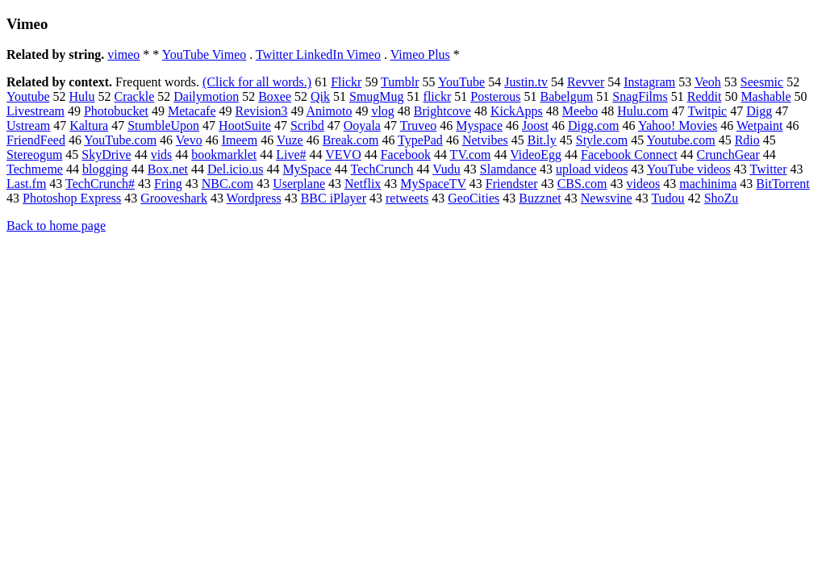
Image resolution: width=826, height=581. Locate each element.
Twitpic (708, 111)
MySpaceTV (432, 183)
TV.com (470, 154)
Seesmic (761, 82)
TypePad (420, 140)
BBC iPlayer (333, 198)
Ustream (28, 125)
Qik (320, 96)
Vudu (446, 169)
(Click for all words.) (256, 82)
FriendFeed (35, 140)
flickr (437, 96)
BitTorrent (782, 183)
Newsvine (606, 198)
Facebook (406, 154)
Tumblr (400, 82)
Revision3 (261, 111)
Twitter (768, 169)
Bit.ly (542, 140)
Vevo (189, 140)
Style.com (602, 140)
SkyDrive (106, 154)
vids (162, 154)
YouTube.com (120, 140)
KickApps (516, 111)
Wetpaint (759, 125)
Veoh (708, 82)
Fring (168, 183)
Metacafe (192, 111)
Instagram (649, 82)
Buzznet (540, 198)
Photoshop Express (72, 198)
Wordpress (254, 198)
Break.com (351, 140)
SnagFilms (639, 96)
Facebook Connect (629, 154)
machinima (707, 183)
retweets (407, 198)
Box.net (168, 169)
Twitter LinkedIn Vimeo (318, 54)
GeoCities (473, 198)
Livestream (35, 111)
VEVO (343, 154)
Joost (535, 125)
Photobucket (116, 111)
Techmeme (34, 169)
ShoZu (721, 198)
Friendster (512, 183)
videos (643, 183)
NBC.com (227, 183)
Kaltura (88, 125)
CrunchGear (728, 154)
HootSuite (245, 125)
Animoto (330, 111)
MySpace (306, 169)
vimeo (123, 54)
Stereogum (34, 154)
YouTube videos (689, 169)
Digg (759, 111)
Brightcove (442, 111)
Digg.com (594, 125)
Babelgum (566, 96)
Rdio (747, 140)
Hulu (82, 96)
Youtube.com (681, 140)
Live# (291, 154)
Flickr (346, 82)
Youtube (28, 96)
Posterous (495, 96)
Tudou (667, 198)
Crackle (135, 96)
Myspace (479, 125)
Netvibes (485, 140)
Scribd (307, 125)
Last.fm (26, 183)
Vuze (290, 140)
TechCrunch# (100, 183)
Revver (585, 82)
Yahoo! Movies (677, 125)
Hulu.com (643, 111)
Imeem (239, 140)
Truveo (418, 125)
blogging (105, 169)
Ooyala (362, 125)
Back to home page (56, 225)
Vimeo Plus (420, 54)
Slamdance (508, 169)
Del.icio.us (235, 169)
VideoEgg (535, 154)
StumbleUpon (163, 125)
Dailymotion (206, 96)
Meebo (580, 111)
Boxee (274, 96)
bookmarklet (224, 154)
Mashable (765, 96)
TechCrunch (382, 169)
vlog (382, 111)
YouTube (461, 82)
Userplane (299, 183)
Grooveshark (173, 198)
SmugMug (376, 96)
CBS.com (582, 183)
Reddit (704, 96)
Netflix (362, 183)
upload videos (592, 169)
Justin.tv (526, 82)
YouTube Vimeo (204, 54)
